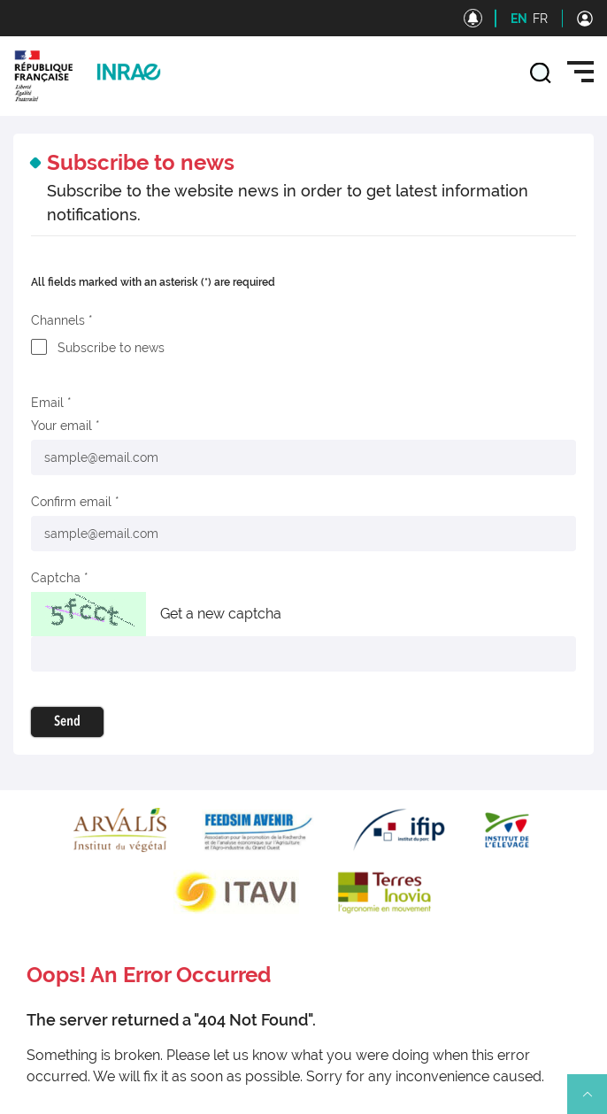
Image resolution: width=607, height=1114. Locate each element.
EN (519, 19)
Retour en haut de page (594, 1101)
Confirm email (71, 502)
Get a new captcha (220, 613)
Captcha (56, 578)
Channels (58, 320)
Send (67, 722)
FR (540, 19)
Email (47, 403)
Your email (61, 426)
